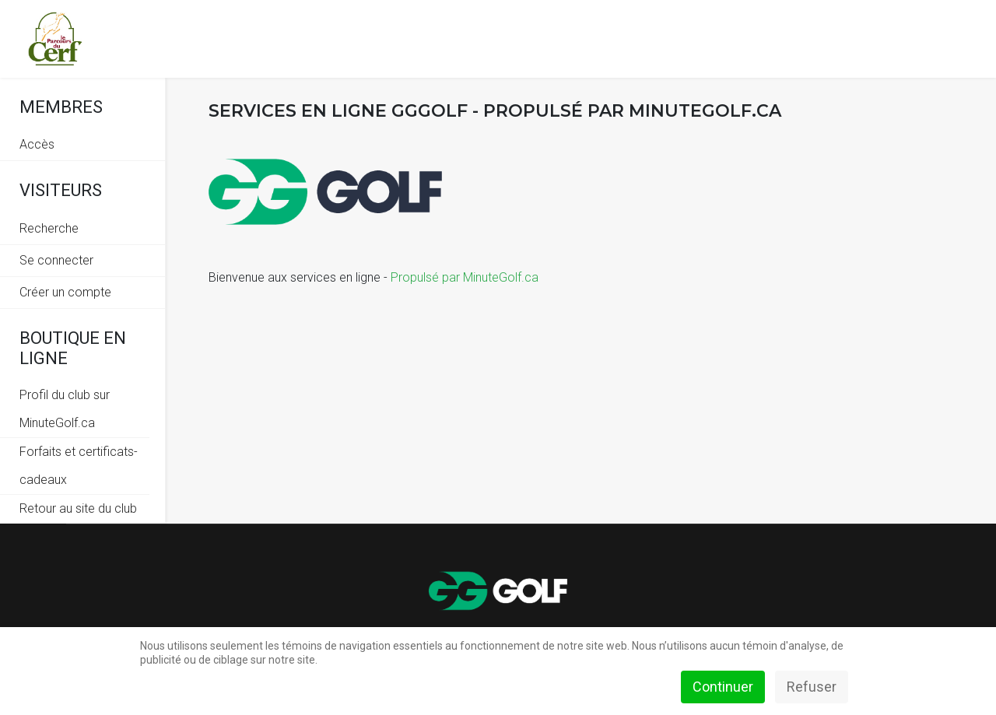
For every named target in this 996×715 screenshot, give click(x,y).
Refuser (811, 686)
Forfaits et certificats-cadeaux (78, 465)
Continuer (723, 686)
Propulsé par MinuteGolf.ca (464, 277)
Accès (36, 144)
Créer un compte (65, 292)
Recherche (49, 228)
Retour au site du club (78, 508)
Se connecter (56, 260)
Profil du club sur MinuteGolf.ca (64, 408)
